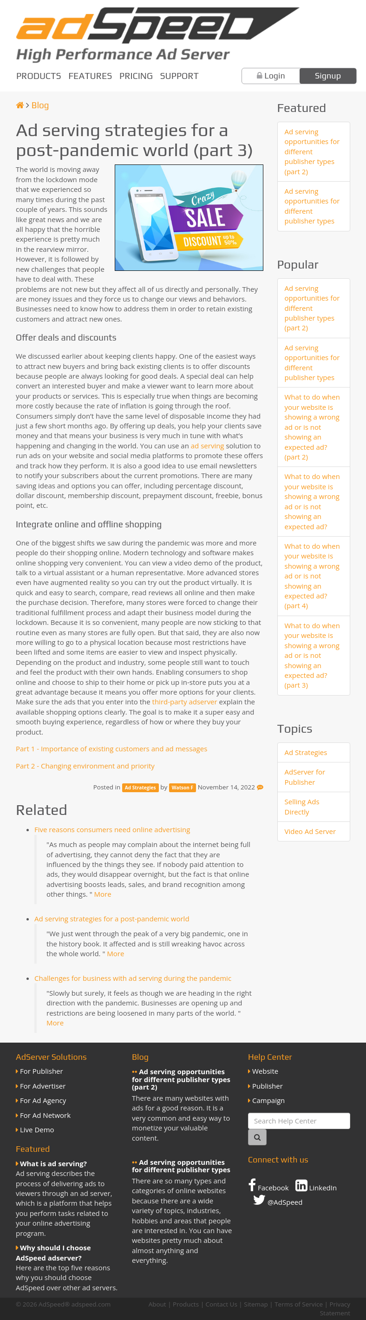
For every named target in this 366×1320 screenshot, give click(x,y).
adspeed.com (91, 1304)
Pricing (136, 76)
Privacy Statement (335, 1308)
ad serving (207, 445)
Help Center (270, 1057)
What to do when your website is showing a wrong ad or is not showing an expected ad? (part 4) (312, 576)
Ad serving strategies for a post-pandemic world (112, 918)
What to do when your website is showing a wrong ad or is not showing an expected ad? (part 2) (312, 426)
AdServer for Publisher (305, 776)
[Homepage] (20, 105)
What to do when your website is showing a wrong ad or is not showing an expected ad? (312, 501)
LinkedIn (316, 1185)
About (157, 1304)
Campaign (268, 1100)
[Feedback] (260, 787)
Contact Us (221, 1304)
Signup (328, 75)
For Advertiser (42, 1085)
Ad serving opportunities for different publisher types (312, 205)
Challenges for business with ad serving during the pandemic (132, 978)
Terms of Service (298, 1304)
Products (38, 76)
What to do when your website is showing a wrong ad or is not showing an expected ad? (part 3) (312, 655)
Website (265, 1071)
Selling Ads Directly (302, 806)
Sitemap (256, 1304)
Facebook (268, 1185)
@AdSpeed (277, 1200)
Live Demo (37, 1129)
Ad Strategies (140, 787)
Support (179, 76)
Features (90, 76)
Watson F (182, 787)
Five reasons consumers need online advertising (112, 829)
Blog (40, 105)
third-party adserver (184, 701)
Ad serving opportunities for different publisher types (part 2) (312, 151)
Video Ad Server (310, 831)
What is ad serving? (53, 1163)
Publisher (267, 1085)
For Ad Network (45, 1115)
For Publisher (41, 1071)
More (102, 894)
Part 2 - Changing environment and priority (85, 765)
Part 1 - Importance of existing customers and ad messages (111, 748)
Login (274, 75)
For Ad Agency (43, 1100)
